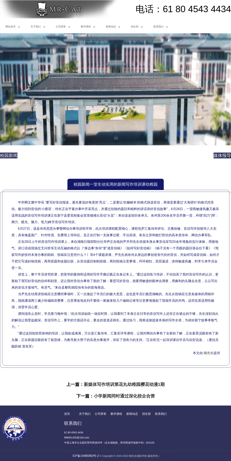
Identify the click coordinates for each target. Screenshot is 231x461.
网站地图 (164, 455)
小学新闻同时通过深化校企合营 (124, 396)
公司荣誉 (63, 26)
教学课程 (88, 26)
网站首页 (12, 26)
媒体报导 (222, 155)
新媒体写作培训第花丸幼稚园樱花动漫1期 (124, 384)
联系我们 (160, 26)
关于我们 (38, 26)
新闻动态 (113, 26)
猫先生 (209, 353)
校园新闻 (8, 155)
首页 (67, 413)
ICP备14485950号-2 (86, 455)
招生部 (136, 26)
